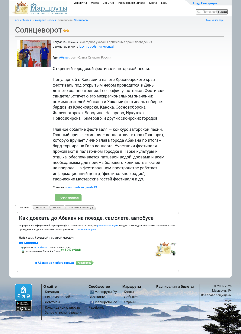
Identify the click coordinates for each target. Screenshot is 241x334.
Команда (52, 292)
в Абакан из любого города (54, 263)
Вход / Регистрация (205, 3)
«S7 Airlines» (40, 247)
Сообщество (99, 286)
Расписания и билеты (175, 286)
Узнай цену (84, 262)
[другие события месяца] (96, 46)
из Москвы (28, 243)
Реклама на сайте (59, 297)
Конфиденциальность (62, 307)
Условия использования (64, 312)
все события (23, 20)
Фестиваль (81, 20)
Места (95, 2)
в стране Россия (45, 20)
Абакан (64, 57)
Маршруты (80, 2)
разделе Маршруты (107, 225)
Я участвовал (68, 198)
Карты (153, 2)
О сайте (50, 286)
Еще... (164, 2)
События (108, 2)
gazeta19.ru (92, 187)
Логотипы (52, 302)
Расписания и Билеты (131, 2)
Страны (130, 302)
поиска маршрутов (86, 229)
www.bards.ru (74, 187)
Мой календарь (215, 20)
